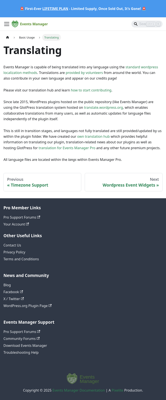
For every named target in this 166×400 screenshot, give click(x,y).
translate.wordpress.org (103, 107)
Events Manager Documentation (79, 390)
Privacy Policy (14, 252)
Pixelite (117, 390)
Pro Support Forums (21, 217)
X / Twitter (13, 298)
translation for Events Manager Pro (67, 148)
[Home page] (7, 37)
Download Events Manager (25, 345)
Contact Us (12, 245)
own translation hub (93, 136)
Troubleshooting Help (21, 352)
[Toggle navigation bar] (6, 24)
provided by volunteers (84, 72)
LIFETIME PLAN (55, 8)
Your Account (16, 224)
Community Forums (21, 338)
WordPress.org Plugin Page (27, 305)
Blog (7, 285)
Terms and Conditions (21, 259)
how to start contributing (91, 90)
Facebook (13, 292)
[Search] (147, 24)
